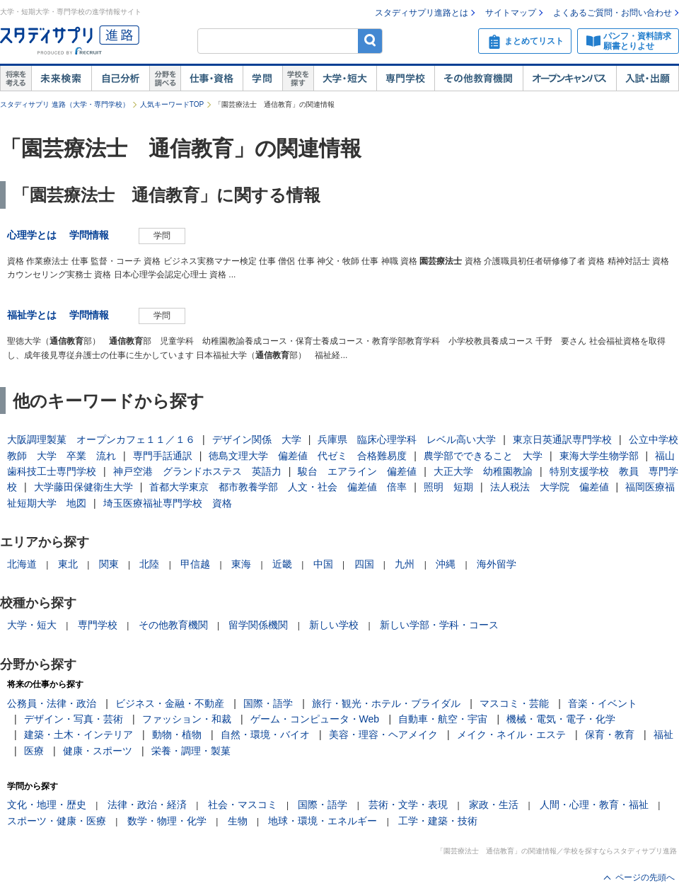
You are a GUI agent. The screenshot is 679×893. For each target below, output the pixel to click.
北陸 (149, 564)
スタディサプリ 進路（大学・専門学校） (64, 104)
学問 (262, 78)
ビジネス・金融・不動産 (169, 703)
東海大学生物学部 (599, 455)
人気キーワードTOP (172, 104)
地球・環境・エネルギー (322, 820)
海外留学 (496, 564)
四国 (364, 564)
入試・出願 (647, 78)
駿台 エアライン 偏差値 (357, 471)
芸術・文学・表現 (408, 804)
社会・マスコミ (242, 804)
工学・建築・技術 (437, 820)
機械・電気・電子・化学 (560, 719)
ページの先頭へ (645, 877)
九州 (404, 564)
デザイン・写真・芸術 (73, 719)
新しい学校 (334, 624)
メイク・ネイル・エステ (511, 734)
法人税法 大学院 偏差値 (549, 486)
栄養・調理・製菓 (191, 750)
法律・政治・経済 (147, 804)
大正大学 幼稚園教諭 (483, 471)
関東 (109, 564)
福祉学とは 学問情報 (63, 315)
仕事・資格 (211, 78)
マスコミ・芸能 (514, 703)
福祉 (663, 734)
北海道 (22, 564)
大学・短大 (344, 78)
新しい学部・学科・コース (439, 624)
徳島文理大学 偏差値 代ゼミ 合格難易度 (308, 455)
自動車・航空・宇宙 (442, 719)
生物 (238, 820)
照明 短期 (448, 486)
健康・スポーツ (97, 750)
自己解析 (120, 78)
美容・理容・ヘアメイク (383, 734)
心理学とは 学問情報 (63, 235)
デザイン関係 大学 (256, 439)
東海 (241, 564)
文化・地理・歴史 (46, 804)
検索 (370, 40)
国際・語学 (268, 703)
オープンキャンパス (569, 78)
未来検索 (61, 78)
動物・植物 (177, 734)
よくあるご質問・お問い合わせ (612, 13)
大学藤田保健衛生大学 (83, 486)
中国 (323, 564)
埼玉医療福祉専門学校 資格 (167, 503)
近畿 (282, 564)
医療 (34, 750)
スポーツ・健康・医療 (56, 820)
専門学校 (405, 78)
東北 (68, 564)
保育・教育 (609, 734)
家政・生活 (493, 804)
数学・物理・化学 (167, 820)
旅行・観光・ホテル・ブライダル (386, 703)
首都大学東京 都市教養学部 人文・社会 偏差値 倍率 (278, 486)
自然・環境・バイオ (265, 734)
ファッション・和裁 (186, 719)
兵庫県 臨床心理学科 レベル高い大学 (407, 439)
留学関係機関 (258, 624)
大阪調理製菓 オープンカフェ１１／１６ (101, 439)
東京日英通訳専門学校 (562, 439)
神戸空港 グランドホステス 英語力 (197, 471)
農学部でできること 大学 (483, 455)
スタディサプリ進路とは (421, 13)
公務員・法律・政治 (51, 703)
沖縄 (445, 564)
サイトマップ (510, 13)
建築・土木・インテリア (78, 734)
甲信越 (195, 564)
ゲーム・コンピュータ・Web (315, 719)
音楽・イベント (602, 703)
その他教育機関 (478, 78)
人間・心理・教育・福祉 (594, 804)
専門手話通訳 (162, 455)
